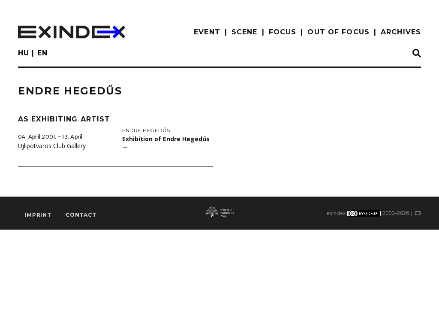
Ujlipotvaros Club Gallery (52, 146)
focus (283, 32)
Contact (81, 215)
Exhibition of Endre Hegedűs (166, 143)
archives (401, 32)
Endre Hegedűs (146, 130)
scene (245, 32)
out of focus (338, 32)
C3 (418, 213)
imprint (37, 215)
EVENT (207, 32)
